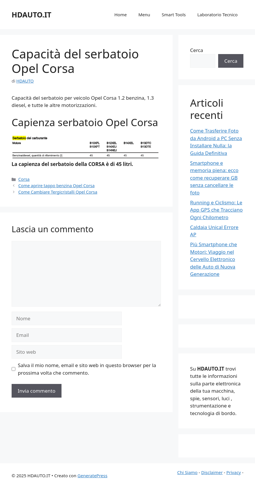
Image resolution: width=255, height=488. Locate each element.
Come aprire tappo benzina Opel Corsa (56, 185)
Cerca (196, 50)
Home (120, 14)
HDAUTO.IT (31, 14)
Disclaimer (212, 472)
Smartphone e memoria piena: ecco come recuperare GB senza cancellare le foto (214, 178)
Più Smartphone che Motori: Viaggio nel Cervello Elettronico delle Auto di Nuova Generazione (213, 259)
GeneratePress (92, 475)
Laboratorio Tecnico (217, 14)
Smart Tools (174, 14)
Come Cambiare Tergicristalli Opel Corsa (57, 192)
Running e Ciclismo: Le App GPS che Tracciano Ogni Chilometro (216, 210)
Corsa (24, 179)
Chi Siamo (187, 472)
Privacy (233, 472)
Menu (144, 14)
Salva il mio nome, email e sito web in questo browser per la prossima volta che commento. (87, 369)
